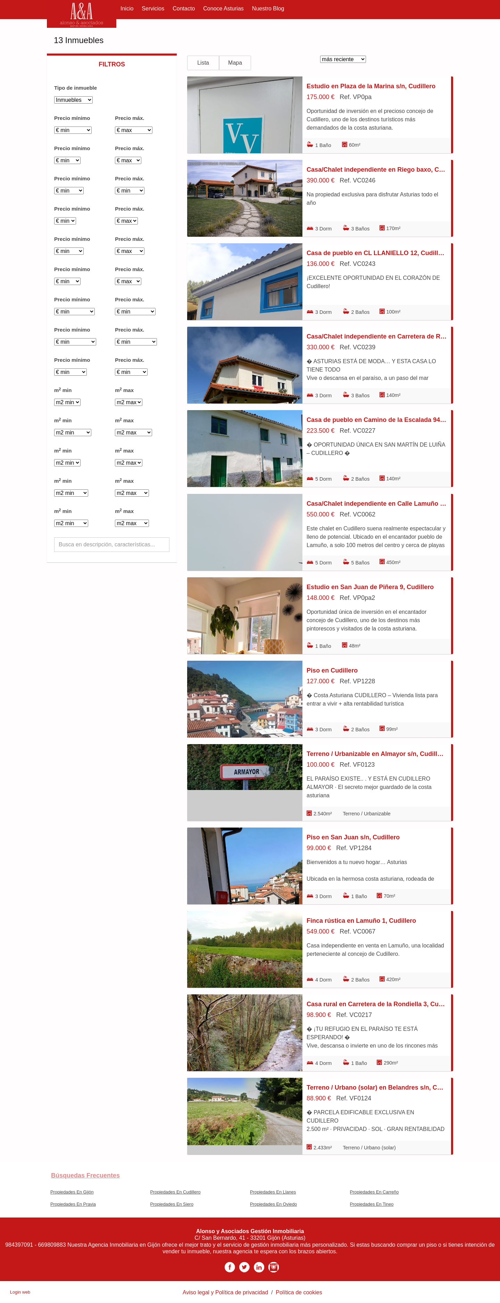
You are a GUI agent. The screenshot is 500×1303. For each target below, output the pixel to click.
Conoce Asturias (223, 8)
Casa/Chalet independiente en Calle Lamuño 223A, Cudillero (377, 503)
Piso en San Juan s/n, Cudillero (353, 837)
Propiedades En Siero (172, 1204)
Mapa (235, 63)
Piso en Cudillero (332, 670)
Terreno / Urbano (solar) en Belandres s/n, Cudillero (377, 1087)
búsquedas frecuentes (85, 1175)
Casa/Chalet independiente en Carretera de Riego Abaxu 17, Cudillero (377, 336)
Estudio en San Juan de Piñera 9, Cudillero (370, 587)
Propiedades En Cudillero (175, 1192)
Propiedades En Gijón (72, 1192)
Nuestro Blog (268, 8)
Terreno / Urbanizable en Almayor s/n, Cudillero (377, 753)
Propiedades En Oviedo (273, 1204)
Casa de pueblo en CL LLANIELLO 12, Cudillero (377, 253)
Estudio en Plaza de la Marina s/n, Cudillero (371, 86)
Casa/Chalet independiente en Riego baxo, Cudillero (377, 169)
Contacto (184, 8)
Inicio (126, 8)
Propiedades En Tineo (372, 1204)
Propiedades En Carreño (374, 1192)
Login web (20, 1292)
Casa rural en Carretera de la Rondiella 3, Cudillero (377, 1004)
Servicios (153, 8)
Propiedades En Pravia (73, 1204)
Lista (203, 63)
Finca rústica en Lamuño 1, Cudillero (361, 920)
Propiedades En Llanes (273, 1192)
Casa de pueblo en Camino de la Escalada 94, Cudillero (377, 419)
